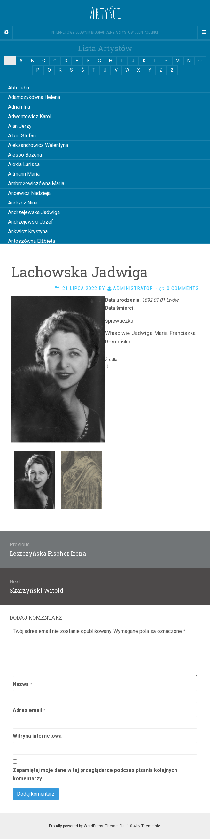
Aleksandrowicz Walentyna (38, 145)
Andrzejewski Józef (30, 222)
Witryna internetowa (37, 736)
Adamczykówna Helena (34, 97)
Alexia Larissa (24, 164)
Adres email (29, 710)
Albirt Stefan (22, 136)
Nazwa (22, 684)
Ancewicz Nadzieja (29, 193)
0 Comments (183, 288)
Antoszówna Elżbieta (31, 241)
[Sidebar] (6, 32)
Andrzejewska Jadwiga (34, 212)
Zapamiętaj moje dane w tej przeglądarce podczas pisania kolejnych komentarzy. (95, 774)
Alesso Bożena (25, 155)
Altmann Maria (24, 174)
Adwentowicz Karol (29, 116)
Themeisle (150, 826)
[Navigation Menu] (203, 32)
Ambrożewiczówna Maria (36, 184)
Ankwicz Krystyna (28, 231)
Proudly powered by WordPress (76, 826)
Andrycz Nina (22, 203)
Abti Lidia (18, 88)
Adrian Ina (19, 107)
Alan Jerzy (20, 126)
